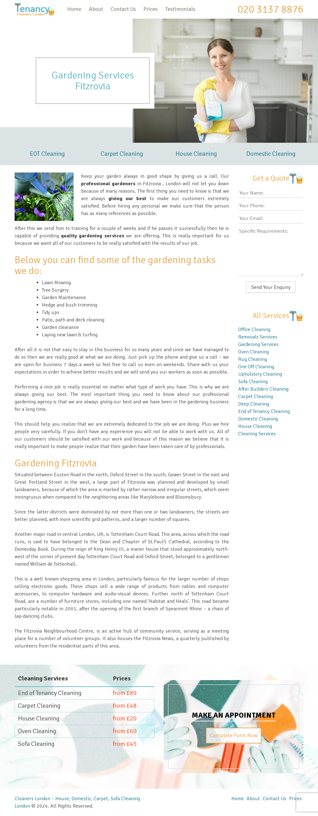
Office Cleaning (254, 329)
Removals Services (257, 337)
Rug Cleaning (252, 359)
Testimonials (180, 9)
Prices (150, 9)
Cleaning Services (257, 434)
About (96, 9)
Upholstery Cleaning (260, 374)
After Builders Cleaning (263, 389)
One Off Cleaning (256, 367)
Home (74, 9)
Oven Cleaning (253, 352)
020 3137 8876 (270, 9)
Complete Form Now (234, 735)
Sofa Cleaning (253, 382)
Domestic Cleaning (271, 154)
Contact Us (123, 9)
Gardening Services (258, 344)
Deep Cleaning (253, 404)
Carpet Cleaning (122, 154)
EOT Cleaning (47, 154)
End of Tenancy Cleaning (264, 411)
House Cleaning (196, 154)
